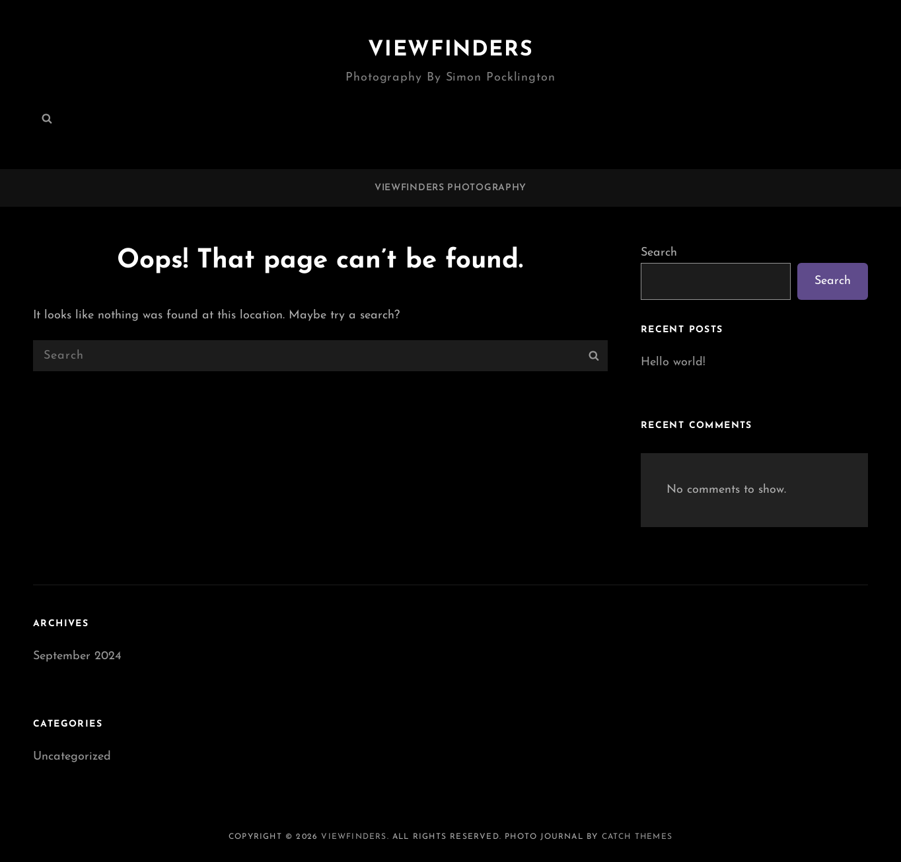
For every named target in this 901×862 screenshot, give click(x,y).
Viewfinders (451, 50)
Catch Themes (637, 837)
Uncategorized (72, 756)
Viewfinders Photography (450, 188)
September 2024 (77, 656)
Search (659, 252)
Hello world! (673, 362)
